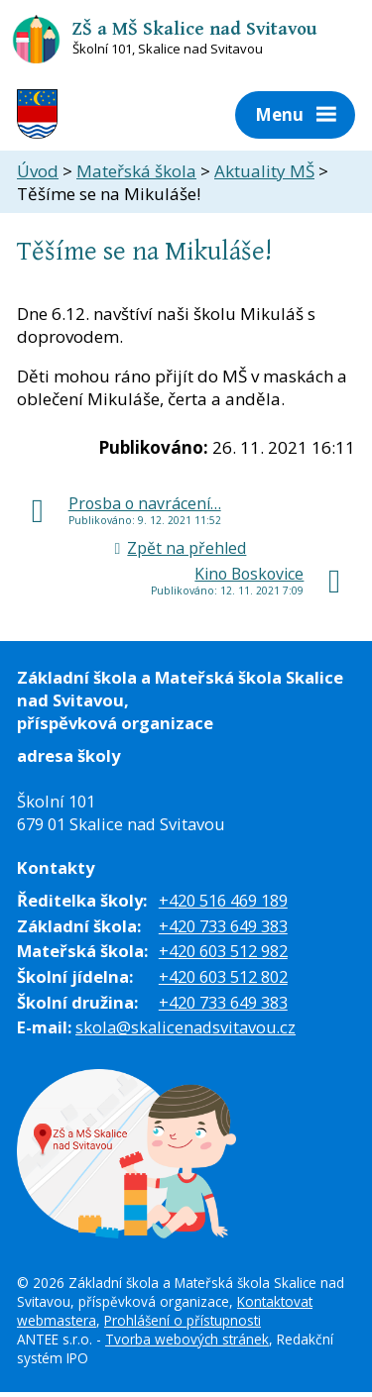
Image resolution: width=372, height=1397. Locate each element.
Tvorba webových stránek (187, 1339)
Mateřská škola (136, 171)
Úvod (38, 171)
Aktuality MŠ (264, 171)
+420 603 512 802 (223, 976)
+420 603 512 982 (223, 950)
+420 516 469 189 (223, 900)
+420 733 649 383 (223, 925)
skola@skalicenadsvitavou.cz (185, 1027)
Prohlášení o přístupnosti (182, 1320)
